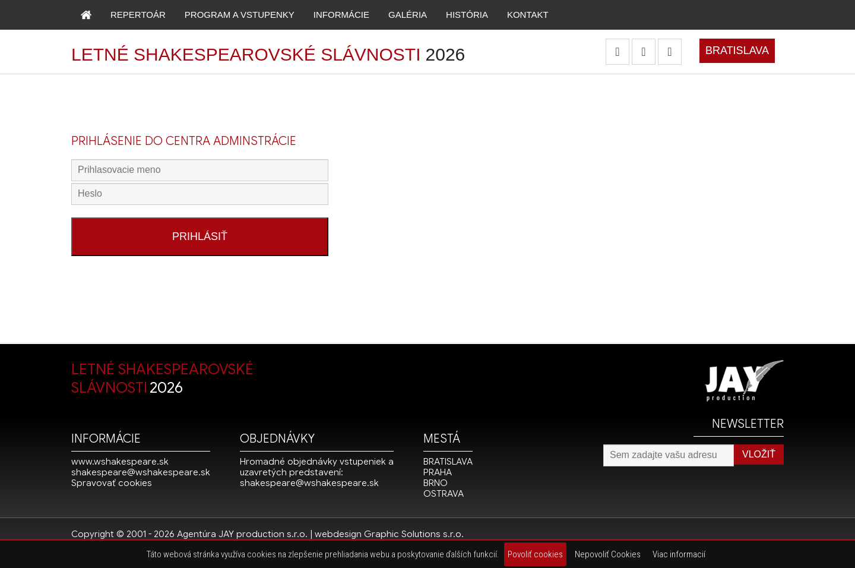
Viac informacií (679, 554)
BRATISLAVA (737, 50)
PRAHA (437, 472)
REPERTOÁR (138, 15)
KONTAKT (528, 15)
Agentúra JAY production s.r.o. (242, 534)
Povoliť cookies (535, 554)
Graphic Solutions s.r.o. (414, 534)
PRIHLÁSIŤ (199, 236)
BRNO (435, 483)
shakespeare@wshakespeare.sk (140, 472)
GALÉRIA (407, 15)
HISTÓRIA (467, 15)
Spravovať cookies (111, 483)
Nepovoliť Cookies (608, 554)
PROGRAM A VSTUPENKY (239, 15)
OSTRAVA (443, 493)
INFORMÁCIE (341, 15)
